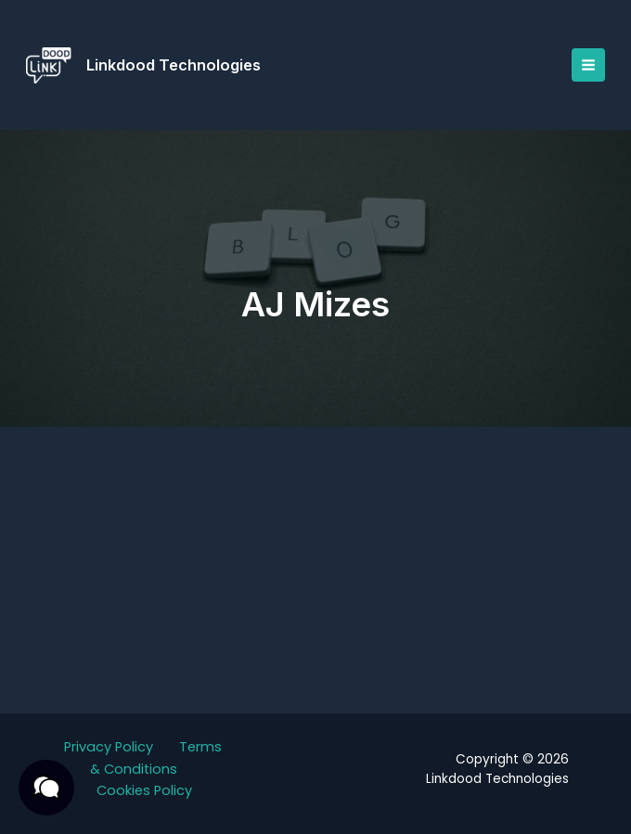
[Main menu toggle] (584, 65)
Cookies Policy (144, 790)
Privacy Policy (108, 747)
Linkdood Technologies (177, 65)
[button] (46, 787)
